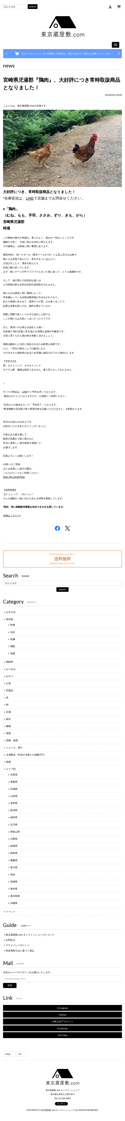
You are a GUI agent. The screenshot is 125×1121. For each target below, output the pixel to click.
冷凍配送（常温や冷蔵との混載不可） (26, 754)
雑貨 (8, 761)
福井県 (13, 817)
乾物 (12, 624)
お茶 (8, 683)
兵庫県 (13, 838)
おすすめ (11, 612)
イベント (11, 911)
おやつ (9, 676)
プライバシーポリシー (17, 945)
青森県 (13, 781)
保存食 (9, 619)
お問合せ (10, 940)
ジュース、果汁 (14, 747)
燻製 (12, 646)
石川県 (13, 824)
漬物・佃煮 (12, 740)
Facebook (62, 1028)
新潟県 (13, 810)
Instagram (62, 1007)
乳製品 (9, 690)
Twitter (62, 1014)
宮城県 (13, 789)
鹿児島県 (15, 896)
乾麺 (12, 639)
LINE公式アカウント (62, 1021)
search (32, 6)
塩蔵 (12, 653)
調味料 (9, 661)
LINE (30, 198)
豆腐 (8, 712)
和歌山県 (15, 831)
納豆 (8, 719)
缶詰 (12, 632)
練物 (8, 726)
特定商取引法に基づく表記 (20, 950)
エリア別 (11, 769)
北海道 (13, 774)
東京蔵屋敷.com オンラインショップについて (30, 934)
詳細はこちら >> (12, 515)
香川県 (13, 867)
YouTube (62, 1035)
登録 (9, 985)
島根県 (13, 846)
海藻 (8, 733)
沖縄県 (13, 903)
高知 (12, 874)
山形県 (13, 796)
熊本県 (13, 888)
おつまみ (11, 669)
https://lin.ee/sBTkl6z (14, 477)
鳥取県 (13, 853)
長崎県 (13, 881)
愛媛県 (13, 860)
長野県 (13, 803)
